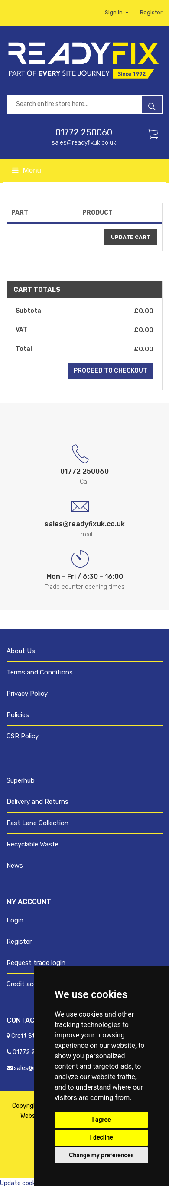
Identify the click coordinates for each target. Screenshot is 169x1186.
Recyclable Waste (32, 844)
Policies (17, 715)
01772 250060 (83, 132)
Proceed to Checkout (110, 370)
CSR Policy (22, 736)
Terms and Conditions (39, 672)
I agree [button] (101, 1119)
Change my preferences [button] (101, 1155)
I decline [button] (101, 1137)
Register (151, 12)
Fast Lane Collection (37, 823)
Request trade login (35, 963)
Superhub (20, 780)
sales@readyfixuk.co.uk (84, 142)
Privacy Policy (27, 693)
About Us (20, 651)
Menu (26, 170)
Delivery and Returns (37, 802)
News (14, 865)
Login (14, 920)
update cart (130, 237)
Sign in (116, 12)
